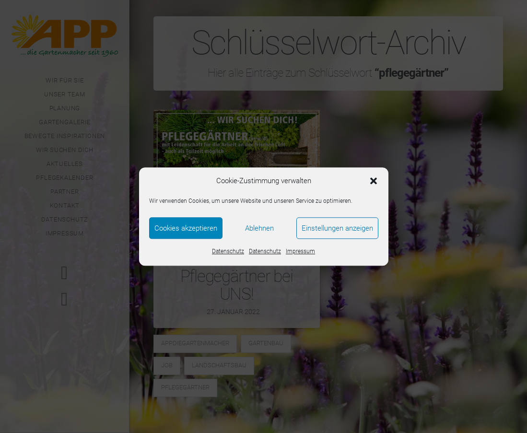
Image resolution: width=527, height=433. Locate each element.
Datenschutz (228, 251)
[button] (373, 181)
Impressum (300, 251)
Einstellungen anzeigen (337, 228)
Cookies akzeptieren (185, 228)
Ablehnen (259, 228)
